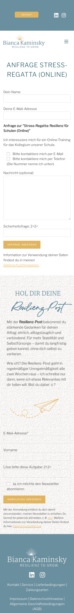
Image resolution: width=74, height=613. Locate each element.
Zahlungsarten (37, 590)
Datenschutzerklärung (27, 526)
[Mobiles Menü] (64, 41)
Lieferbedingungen (50, 585)
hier (50, 517)
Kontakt (27, 14)
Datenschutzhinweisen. (21, 265)
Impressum (18, 599)
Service (28, 585)
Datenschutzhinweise (46, 599)
